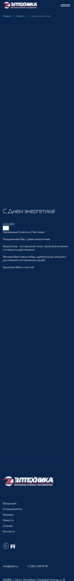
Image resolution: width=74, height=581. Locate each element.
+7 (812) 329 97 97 (37, 566)
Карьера (8, 514)
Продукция (9, 503)
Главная (7, 16)
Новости (20, 16)
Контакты (9, 531)
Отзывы (8, 525)
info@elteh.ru (10, 566)
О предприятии (12, 509)
